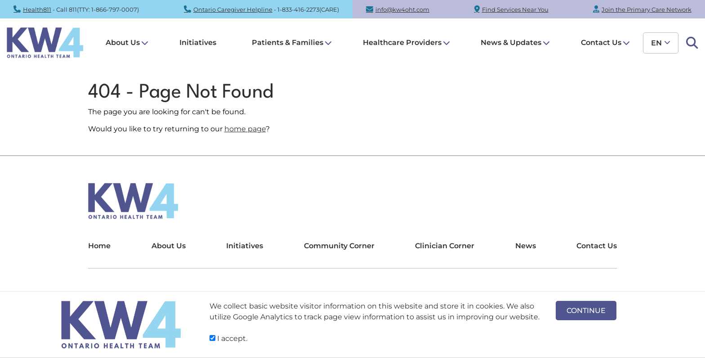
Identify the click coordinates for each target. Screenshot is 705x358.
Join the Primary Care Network (647, 9)
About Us (123, 42)
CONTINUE (586, 310)
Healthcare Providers (402, 42)
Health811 (37, 9)
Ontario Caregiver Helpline (232, 9)
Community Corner (339, 246)
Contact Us (601, 42)
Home (99, 246)
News (525, 246)
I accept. (228, 338)
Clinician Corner (444, 246)
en (656, 43)
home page (245, 129)
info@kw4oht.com (402, 9)
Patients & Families (287, 42)
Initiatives (197, 42)
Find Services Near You (515, 9)
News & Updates (511, 42)
